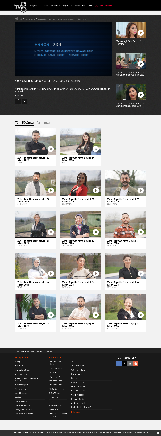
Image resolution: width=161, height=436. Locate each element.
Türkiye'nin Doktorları (23, 409)
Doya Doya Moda (56, 376)
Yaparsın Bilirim (55, 405)
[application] (63, 49)
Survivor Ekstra (21, 401)
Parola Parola (54, 397)
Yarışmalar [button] (34, 5)
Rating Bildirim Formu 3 (81, 407)
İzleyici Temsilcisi (78, 374)
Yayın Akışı (67, 5)
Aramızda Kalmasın (22, 370)
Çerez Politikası (77, 395)
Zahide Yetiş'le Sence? (24, 414)
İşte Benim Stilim (55, 380)
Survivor (52, 401)
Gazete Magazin (21, 385)
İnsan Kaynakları (78, 382)
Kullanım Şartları (78, 399)
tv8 (20, 19)
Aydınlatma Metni (78, 403)
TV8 (73, 361)
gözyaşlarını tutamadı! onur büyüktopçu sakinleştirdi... (62, 19)
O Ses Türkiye (54, 393)
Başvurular (80, 5)
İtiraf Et (18, 397)
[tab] (24, 123)
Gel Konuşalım (21, 389)
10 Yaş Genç (19, 362)
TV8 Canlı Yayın (103, 6)
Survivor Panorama (23, 405)
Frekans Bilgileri (78, 386)
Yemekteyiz (53, 409)
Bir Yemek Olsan (21, 374)
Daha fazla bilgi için (141, 432)
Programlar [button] (55, 5)
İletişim (74, 378)
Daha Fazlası (75, 412)
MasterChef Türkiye (56, 389)
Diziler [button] (45, 5)
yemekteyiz (30, 19)
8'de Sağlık (19, 366)
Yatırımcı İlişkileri (78, 370)
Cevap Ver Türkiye (56, 368)
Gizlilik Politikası (78, 390)
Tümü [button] (89, 5)
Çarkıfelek (53, 372)
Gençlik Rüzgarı (21, 393)
